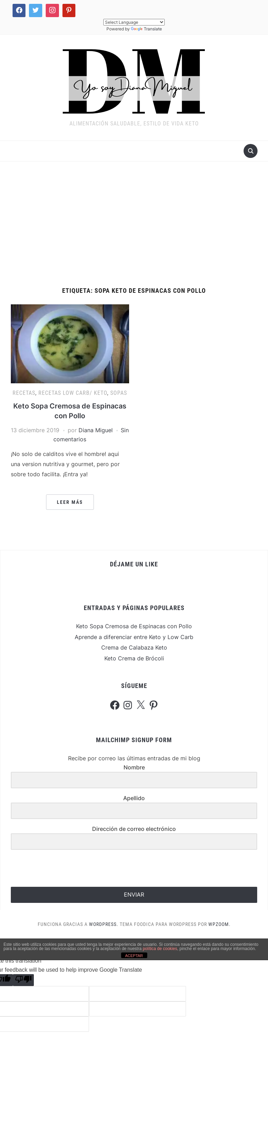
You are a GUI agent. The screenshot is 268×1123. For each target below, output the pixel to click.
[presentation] (54, 869)
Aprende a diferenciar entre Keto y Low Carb (134, 636)
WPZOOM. (219, 924)
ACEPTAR (134, 956)
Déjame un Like (134, 564)
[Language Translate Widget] (134, 22)
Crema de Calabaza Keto (134, 647)
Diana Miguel (96, 430)
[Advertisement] (134, 224)
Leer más (70, 502)
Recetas (24, 393)
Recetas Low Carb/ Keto (72, 393)
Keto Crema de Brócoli (134, 658)
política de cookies (160, 948)
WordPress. (103, 924)
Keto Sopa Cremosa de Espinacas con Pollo (134, 626)
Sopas (118, 393)
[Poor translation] (23, 980)
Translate (146, 28)
